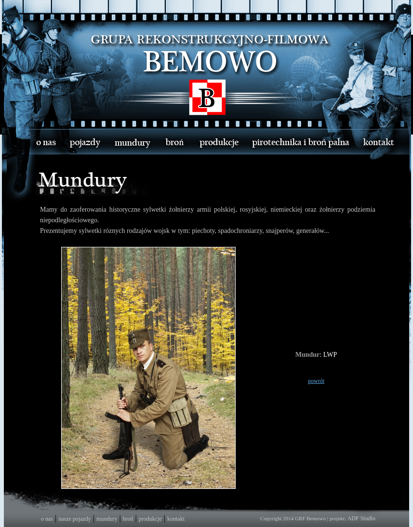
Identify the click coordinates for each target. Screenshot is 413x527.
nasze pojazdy (74, 518)
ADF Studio (361, 518)
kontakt (176, 518)
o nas (47, 518)
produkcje (150, 518)
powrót (316, 381)
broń (128, 518)
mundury (106, 518)
